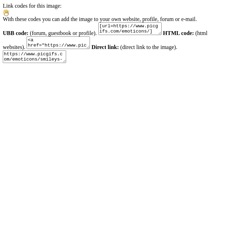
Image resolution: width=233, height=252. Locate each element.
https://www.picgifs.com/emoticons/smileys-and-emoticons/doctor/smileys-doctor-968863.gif (38, 62)
